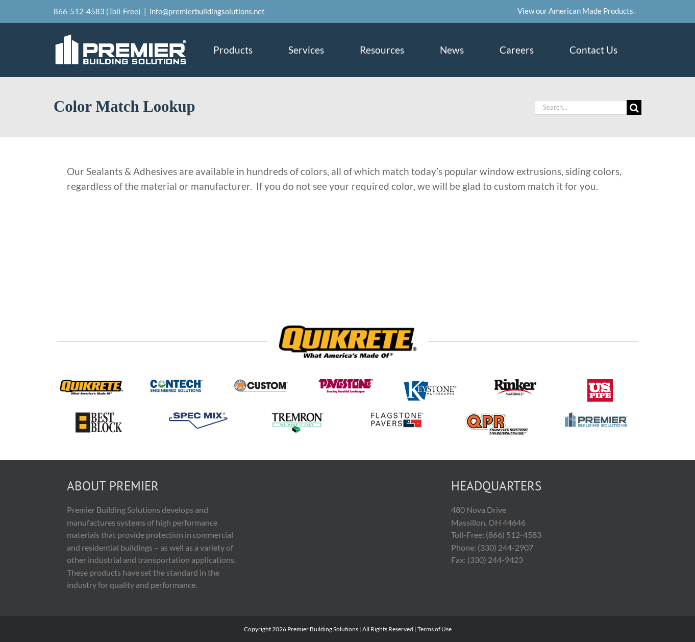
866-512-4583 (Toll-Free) (97, 11)
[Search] (634, 107)
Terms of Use (434, 629)
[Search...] (581, 107)
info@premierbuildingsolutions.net (207, 11)
